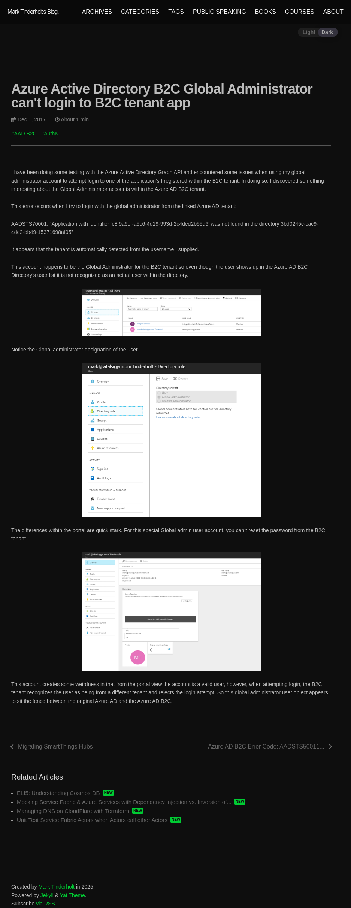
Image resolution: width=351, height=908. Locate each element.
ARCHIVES (97, 12)
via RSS (45, 904)
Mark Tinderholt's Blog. (33, 12)
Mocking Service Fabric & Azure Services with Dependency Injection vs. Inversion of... (124, 802)
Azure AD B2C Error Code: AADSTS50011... (266, 746)
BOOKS (265, 12)
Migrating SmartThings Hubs (55, 746)
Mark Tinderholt (56, 887)
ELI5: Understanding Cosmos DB (58, 793)
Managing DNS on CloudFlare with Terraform (73, 811)
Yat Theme (72, 895)
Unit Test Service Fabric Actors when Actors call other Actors (92, 820)
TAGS (176, 12)
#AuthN (50, 134)
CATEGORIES (140, 12)
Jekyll (47, 895)
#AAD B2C (24, 134)
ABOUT (333, 12)
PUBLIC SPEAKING (219, 12)
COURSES (299, 12)
